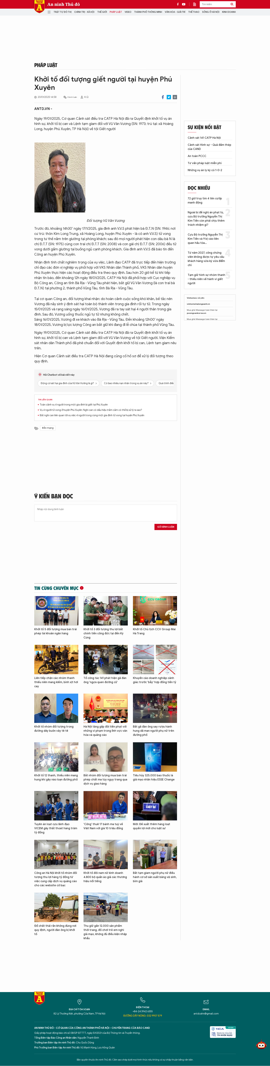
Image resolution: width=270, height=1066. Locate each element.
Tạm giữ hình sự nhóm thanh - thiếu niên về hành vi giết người (206, 279)
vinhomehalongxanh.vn (198, 304)
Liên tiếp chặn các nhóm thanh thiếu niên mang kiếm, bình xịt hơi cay (56, 682)
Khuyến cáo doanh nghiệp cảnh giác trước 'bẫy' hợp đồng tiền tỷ (154, 680)
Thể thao (193, 12)
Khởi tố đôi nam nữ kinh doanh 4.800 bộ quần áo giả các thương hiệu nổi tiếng (105, 877)
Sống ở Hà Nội (210, 12)
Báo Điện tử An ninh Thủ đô (39, 6)
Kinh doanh (229, 12)
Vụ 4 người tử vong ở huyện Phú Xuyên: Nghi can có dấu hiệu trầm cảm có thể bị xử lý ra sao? (91, 410)
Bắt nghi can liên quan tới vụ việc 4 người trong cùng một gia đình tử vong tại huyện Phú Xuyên (92, 415)
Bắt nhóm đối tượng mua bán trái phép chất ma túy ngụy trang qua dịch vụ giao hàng (105, 779)
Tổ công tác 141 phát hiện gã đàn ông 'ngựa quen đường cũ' (105, 680)
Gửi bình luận (165, 526)
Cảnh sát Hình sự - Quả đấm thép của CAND (209, 147)
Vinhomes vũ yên (195, 298)
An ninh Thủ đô (63, 4)
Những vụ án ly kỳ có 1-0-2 (205, 170)
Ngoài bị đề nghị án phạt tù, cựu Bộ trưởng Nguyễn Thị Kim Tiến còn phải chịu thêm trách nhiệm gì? (206, 219)
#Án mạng (48, 428)
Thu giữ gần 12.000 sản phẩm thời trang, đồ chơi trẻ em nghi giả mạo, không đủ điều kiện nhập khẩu (105, 932)
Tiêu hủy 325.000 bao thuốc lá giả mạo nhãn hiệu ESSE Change (154, 777)
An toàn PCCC (197, 156)
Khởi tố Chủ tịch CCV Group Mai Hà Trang (154, 631)
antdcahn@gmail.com (206, 1013)
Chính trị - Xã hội (84, 12)
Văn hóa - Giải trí (175, 12)
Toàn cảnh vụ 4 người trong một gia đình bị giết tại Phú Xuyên (74, 404)
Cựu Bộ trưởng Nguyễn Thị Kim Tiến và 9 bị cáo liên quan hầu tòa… (205, 239)
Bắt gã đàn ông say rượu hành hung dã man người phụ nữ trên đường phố (153, 731)
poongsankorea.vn (196, 313)
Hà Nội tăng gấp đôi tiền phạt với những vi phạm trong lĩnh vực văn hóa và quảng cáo (105, 731)
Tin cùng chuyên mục (56, 588)
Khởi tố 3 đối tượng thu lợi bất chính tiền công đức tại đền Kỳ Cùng (103, 633)
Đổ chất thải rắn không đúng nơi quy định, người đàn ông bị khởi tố (55, 930)
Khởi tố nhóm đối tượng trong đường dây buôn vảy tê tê (54, 729)
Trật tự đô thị (62, 12)
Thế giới (102, 12)
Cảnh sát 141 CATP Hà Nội (204, 138)
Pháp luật (116, 12)
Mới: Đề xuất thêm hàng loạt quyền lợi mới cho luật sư (151, 826)
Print (175, 97)
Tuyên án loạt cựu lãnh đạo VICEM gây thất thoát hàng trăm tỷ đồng (55, 828)
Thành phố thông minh (148, 12)
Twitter (169, 97)
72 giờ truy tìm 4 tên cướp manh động (205, 200)
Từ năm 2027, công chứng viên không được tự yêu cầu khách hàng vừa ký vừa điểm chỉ (206, 259)
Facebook (163, 97)
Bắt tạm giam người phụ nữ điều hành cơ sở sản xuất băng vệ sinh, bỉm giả (155, 877)
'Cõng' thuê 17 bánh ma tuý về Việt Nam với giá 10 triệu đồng (103, 826)
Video (128, 12)
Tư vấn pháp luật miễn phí (205, 163)
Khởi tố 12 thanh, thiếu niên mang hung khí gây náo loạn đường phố (56, 777)
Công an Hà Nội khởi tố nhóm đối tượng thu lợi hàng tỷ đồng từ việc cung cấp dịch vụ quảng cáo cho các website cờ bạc (55, 879)
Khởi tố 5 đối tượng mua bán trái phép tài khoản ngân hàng (55, 631)
